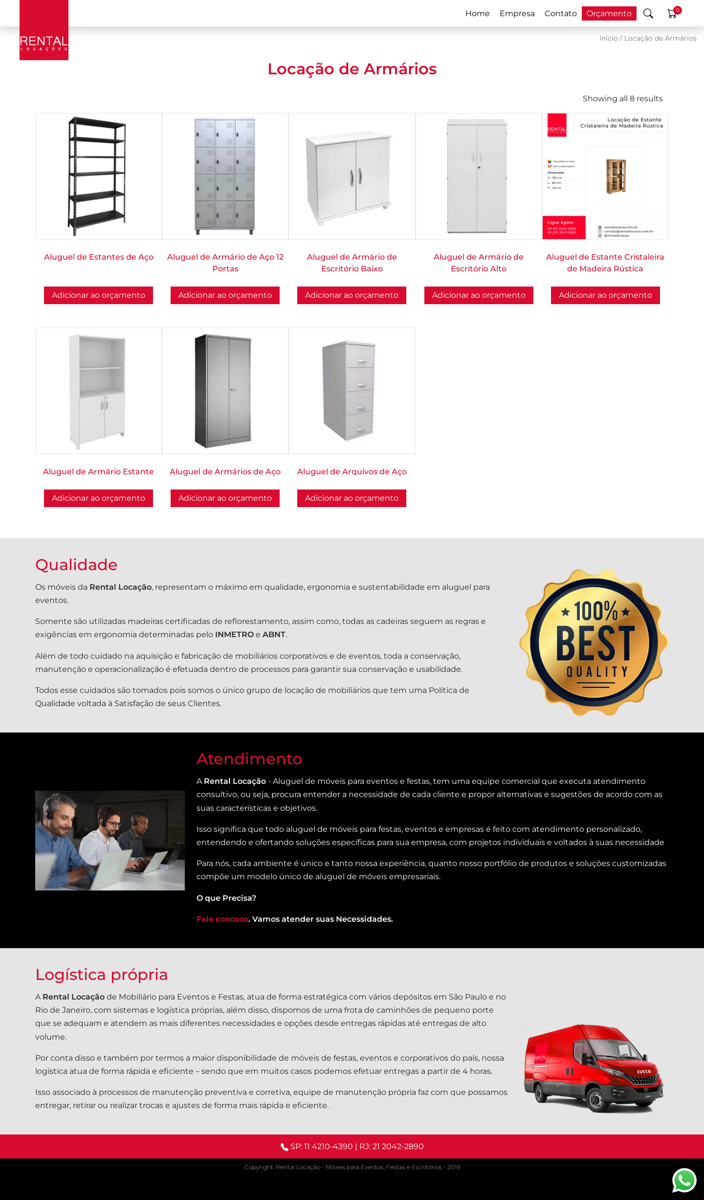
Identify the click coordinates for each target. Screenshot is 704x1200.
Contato (561, 13)
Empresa (517, 13)
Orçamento (609, 13)
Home (477, 13)
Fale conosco (222, 919)
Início (608, 38)
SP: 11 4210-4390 (321, 1146)
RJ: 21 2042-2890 (391, 1146)
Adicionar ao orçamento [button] (98, 295)
